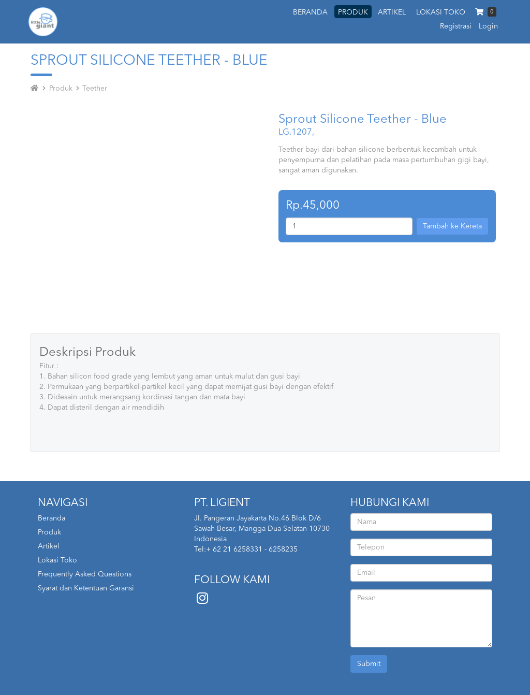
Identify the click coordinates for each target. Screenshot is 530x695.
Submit (368, 664)
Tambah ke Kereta (452, 226)
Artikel (49, 546)
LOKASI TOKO (440, 12)
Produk (60, 88)
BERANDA (310, 12)
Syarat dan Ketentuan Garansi (86, 588)
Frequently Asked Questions (84, 574)
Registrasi (456, 26)
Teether (94, 88)
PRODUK (353, 12)
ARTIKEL (392, 12)
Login (488, 26)
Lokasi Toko (57, 560)
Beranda (51, 518)
